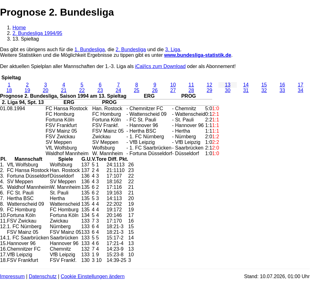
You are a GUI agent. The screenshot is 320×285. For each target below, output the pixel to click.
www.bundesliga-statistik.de (197, 55)
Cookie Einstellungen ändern (93, 276)
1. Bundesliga (89, 49)
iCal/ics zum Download (160, 66)
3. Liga (172, 49)
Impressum (12, 276)
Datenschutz (43, 276)
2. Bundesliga (131, 49)
